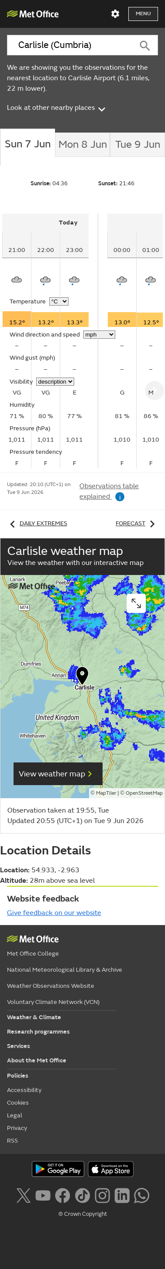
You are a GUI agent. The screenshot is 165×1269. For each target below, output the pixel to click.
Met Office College (33, 953)
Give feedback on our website (54, 912)
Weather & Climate (34, 1017)
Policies (17, 1075)
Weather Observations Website (50, 986)
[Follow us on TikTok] (82, 1194)
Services (18, 1046)
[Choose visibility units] (55, 382)
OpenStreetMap (144, 793)
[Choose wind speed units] (99, 334)
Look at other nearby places (57, 107)
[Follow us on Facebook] (62, 1194)
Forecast (137, 523)
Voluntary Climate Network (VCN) (53, 1002)
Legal (14, 1115)
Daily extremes (37, 523)
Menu (143, 13)
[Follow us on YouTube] (43, 1194)
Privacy (17, 1128)
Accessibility (24, 1090)
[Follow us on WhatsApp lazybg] (141, 1194)
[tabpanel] (50, 341)
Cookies (18, 1102)
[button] (82, 678)
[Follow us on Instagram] (102, 1194)
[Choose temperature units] (59, 301)
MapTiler (106, 793)
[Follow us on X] (23, 1194)
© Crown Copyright (82, 1214)
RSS (12, 1140)
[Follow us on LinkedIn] (122, 1194)
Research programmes (38, 1031)
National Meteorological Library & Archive (64, 969)
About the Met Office (36, 1060)
